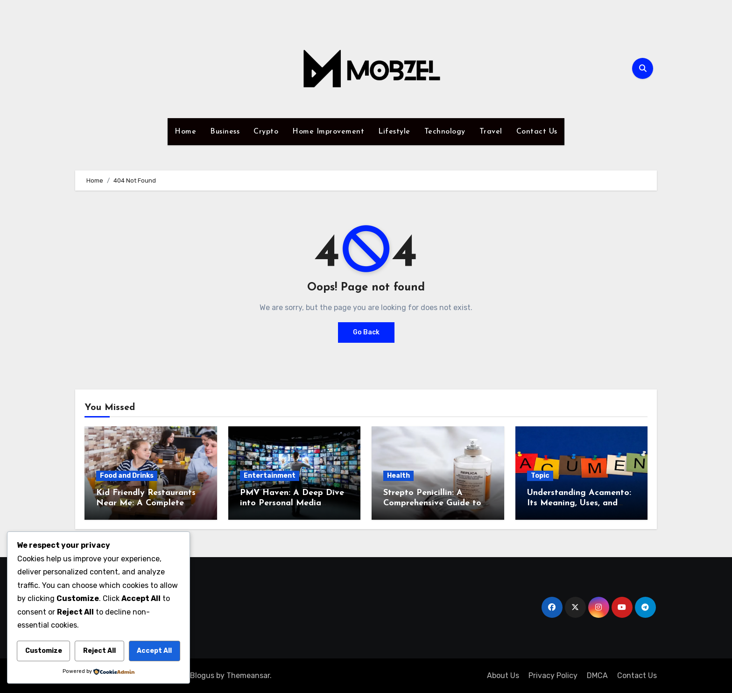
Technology (444, 131)
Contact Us (536, 131)
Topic (540, 476)
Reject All (99, 651)
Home (185, 131)
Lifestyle (394, 131)
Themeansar (248, 675)
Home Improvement (328, 131)
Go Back (366, 332)
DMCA (597, 675)
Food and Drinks (127, 476)
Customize (43, 651)
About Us (503, 675)
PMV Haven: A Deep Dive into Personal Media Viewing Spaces (292, 502)
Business (224, 131)
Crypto (265, 131)
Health (398, 476)
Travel (490, 131)
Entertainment (270, 476)
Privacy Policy (552, 675)
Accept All (154, 651)
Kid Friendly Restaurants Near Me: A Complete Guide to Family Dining (146, 502)
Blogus (202, 675)
